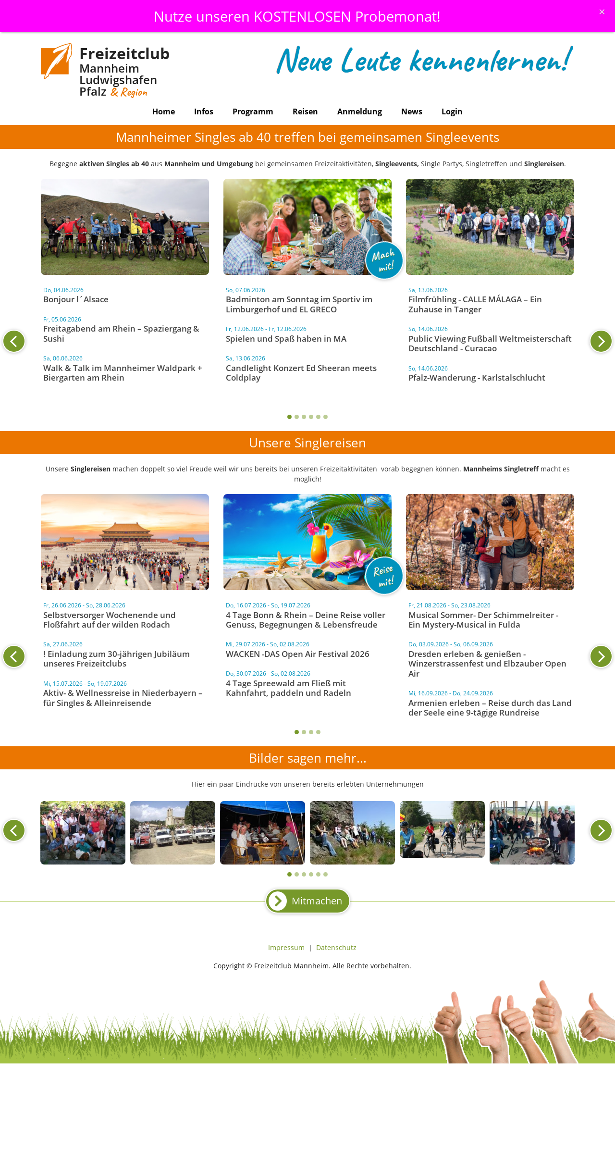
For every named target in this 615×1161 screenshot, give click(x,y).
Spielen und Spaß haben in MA (286, 338)
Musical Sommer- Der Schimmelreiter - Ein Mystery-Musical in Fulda (483, 619)
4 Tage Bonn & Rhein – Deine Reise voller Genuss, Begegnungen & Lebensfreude (305, 619)
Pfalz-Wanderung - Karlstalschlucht (476, 377)
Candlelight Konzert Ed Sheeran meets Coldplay (301, 372)
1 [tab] (289, 417)
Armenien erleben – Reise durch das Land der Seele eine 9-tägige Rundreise (490, 707)
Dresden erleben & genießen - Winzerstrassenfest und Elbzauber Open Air (487, 663)
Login (452, 111)
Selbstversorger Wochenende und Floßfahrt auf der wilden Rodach (109, 619)
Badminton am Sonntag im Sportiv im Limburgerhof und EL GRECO (299, 304)
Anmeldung (359, 111)
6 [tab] (325, 417)
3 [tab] (304, 417)
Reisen (305, 111)
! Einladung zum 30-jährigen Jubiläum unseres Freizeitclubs (116, 658)
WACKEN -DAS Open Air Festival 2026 (297, 653)
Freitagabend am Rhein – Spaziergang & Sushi (121, 333)
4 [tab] (311, 417)
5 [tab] (318, 417)
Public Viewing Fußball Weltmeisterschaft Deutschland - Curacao (490, 343)
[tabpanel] (307, 336)
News (411, 111)
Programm (253, 111)
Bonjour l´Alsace (76, 299)
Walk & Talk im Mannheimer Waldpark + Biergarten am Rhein (122, 372)
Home (163, 111)
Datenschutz (336, 947)
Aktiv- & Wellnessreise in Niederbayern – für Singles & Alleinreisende (123, 697)
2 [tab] (297, 417)
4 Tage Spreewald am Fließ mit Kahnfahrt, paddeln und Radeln (288, 688)
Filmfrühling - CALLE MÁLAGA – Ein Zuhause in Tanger (475, 304)
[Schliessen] (602, 11)
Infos (203, 111)
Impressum (286, 947)
